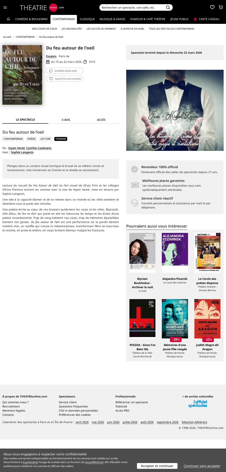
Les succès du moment (101, 28)
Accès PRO (122, 443)
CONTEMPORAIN (13, 139)
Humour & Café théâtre (147, 19)
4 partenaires (30, 462)
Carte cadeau (206, 19)
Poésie (31, 139)
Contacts (8, 447)
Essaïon (51, 56)
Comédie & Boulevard (31, 19)
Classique (87, 19)
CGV (61, 443)
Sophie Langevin (22, 152)
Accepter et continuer (157, 466)
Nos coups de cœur (44, 28)
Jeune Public (179, 19)
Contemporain (63, 19)
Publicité (121, 439)
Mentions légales (13, 443)
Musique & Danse (112, 19)
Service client (68, 435)
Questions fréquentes (73, 439)
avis (63, 71)
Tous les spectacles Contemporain (171, 28)
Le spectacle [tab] (25, 119)
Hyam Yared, (16, 148)
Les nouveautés (72, 28)
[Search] (131, 7)
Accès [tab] (101, 120)
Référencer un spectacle (131, 435)
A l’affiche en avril (132, 28)
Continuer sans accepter (202, 466)
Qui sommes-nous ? (15, 435)
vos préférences (94, 462)
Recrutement (11, 439)
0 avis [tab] (66, 120)
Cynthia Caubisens (38, 148)
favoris (65, 78)
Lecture (45, 139)
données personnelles (83, 443)
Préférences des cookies (75, 447)
